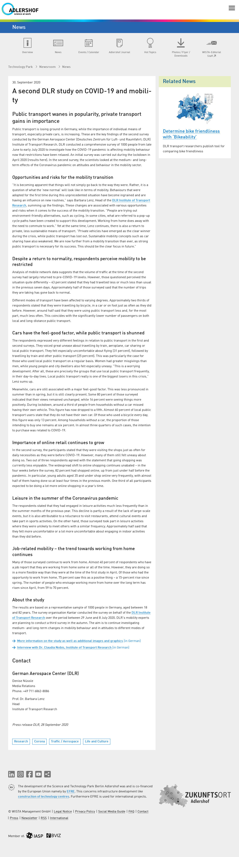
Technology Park (21, 67)
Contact (143, 811)
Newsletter (29, 818)
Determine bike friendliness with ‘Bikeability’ (191, 134)
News (66, 67)
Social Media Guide (111, 811)
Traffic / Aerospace (65, 741)
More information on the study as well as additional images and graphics (70, 641)
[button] (11, 774)
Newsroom (47, 67)
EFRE (71, 791)
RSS (44, 818)
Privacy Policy (85, 811)
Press (14, 818)
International (59, 818)
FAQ (131, 811)
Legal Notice (63, 811)
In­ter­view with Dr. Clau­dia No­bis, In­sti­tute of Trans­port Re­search (64, 647)
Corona (39, 741)
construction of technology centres (43, 796)
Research (21, 741)
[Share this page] (47, 774)
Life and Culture (96, 741)
